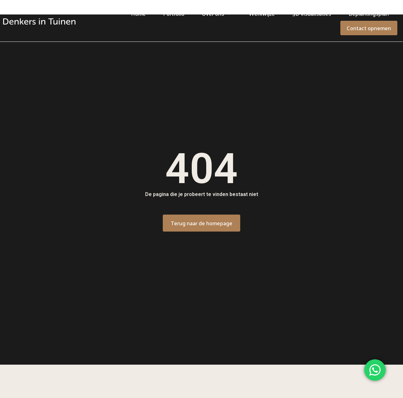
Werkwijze (262, 13)
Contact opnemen (369, 28)
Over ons (216, 13)
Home (138, 13)
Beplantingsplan (369, 13)
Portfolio (173, 13)
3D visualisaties (311, 13)
